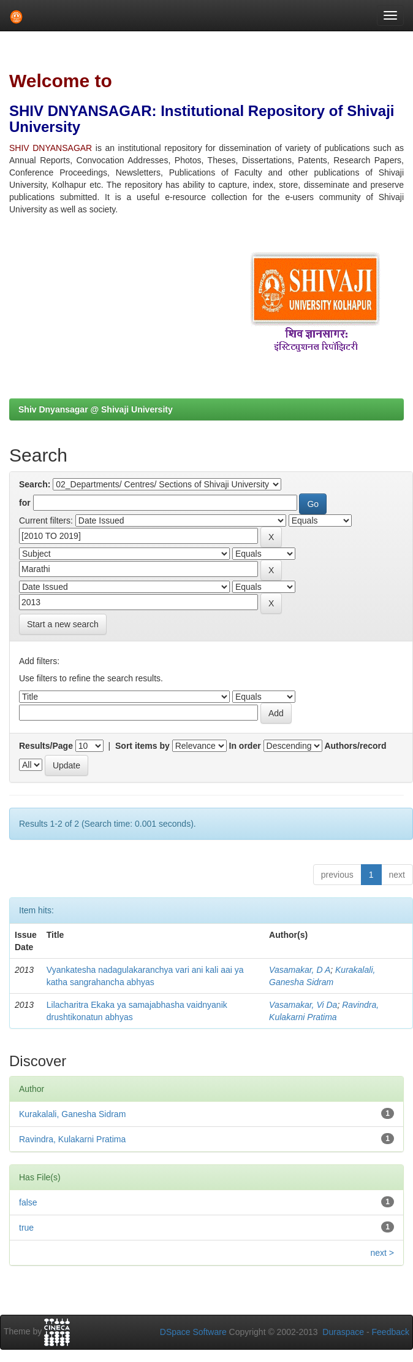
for (25, 503)
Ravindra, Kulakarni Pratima (72, 1139)
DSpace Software (193, 1332)
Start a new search (63, 624)
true (26, 1227)
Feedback (390, 1332)
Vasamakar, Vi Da (303, 1005)
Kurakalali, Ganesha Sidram (72, 1114)
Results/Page (46, 746)
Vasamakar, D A (299, 970)
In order (245, 746)
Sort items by (142, 746)
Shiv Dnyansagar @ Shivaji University (95, 409)
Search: (34, 484)
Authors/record (355, 746)
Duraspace (343, 1332)
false (28, 1202)
